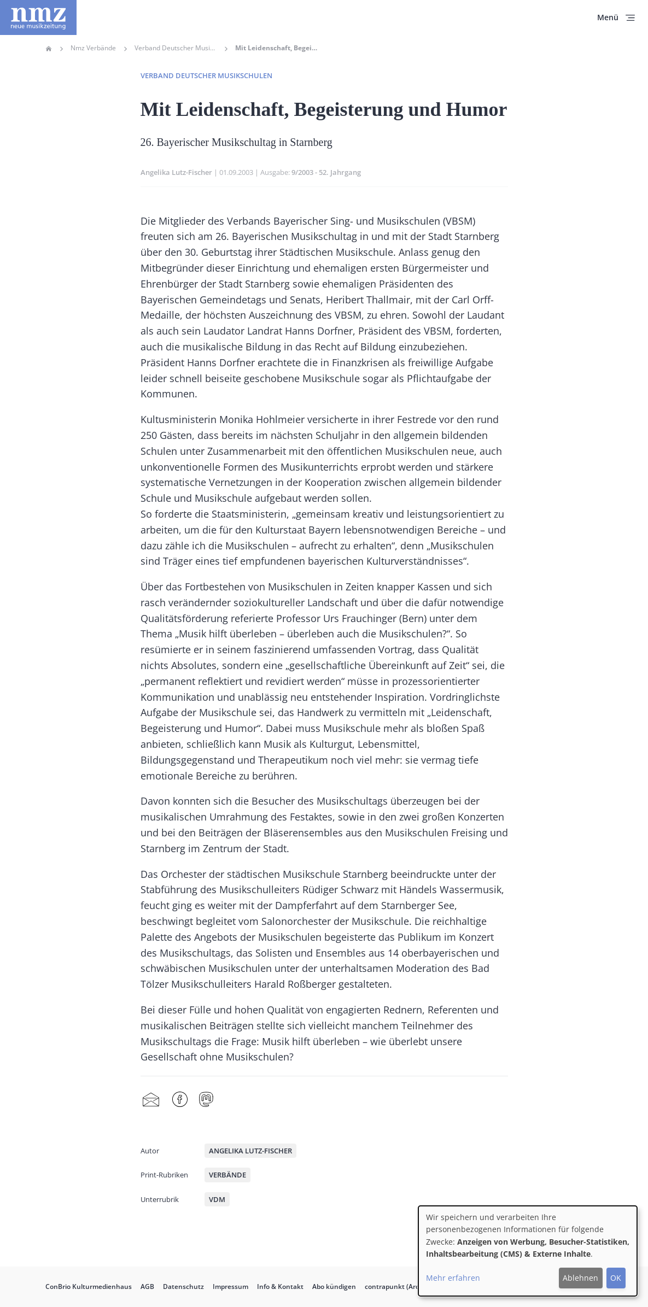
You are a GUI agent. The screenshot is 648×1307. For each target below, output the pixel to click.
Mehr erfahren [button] (453, 1278)
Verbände (227, 1175)
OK (615, 1278)
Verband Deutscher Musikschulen (176, 48)
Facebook (180, 1100)
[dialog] (527, 1251)
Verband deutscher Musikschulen (206, 75)
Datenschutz (183, 1286)
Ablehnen (580, 1278)
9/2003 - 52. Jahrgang (326, 172)
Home (48, 48)
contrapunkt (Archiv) (397, 1286)
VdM (217, 1199)
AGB (147, 1286)
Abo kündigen (334, 1286)
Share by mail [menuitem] (151, 1099)
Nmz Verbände (93, 48)
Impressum (230, 1286)
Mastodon (206, 1100)
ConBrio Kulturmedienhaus (88, 1286)
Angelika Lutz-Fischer (176, 172)
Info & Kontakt (280, 1286)
